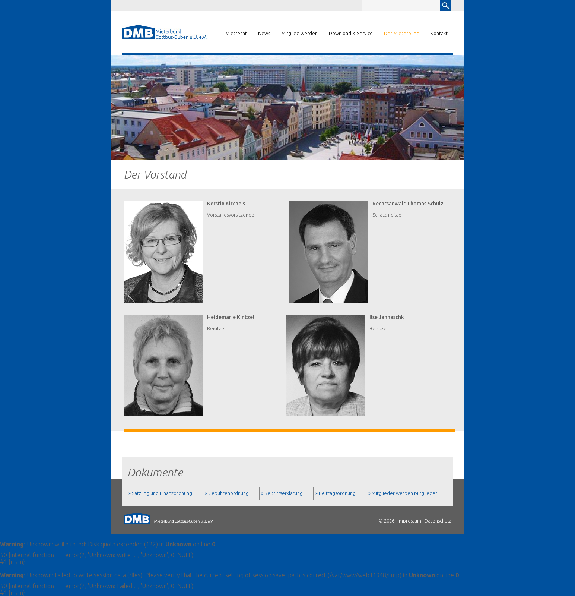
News (264, 33)
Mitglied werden (299, 33)
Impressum (409, 520)
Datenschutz (438, 520)
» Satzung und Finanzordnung (160, 493)
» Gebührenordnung (227, 493)
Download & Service (351, 33)
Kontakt (439, 33)
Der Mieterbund (401, 33)
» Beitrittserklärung (282, 493)
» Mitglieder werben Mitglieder (402, 493)
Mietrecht (236, 33)
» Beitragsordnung (335, 493)
